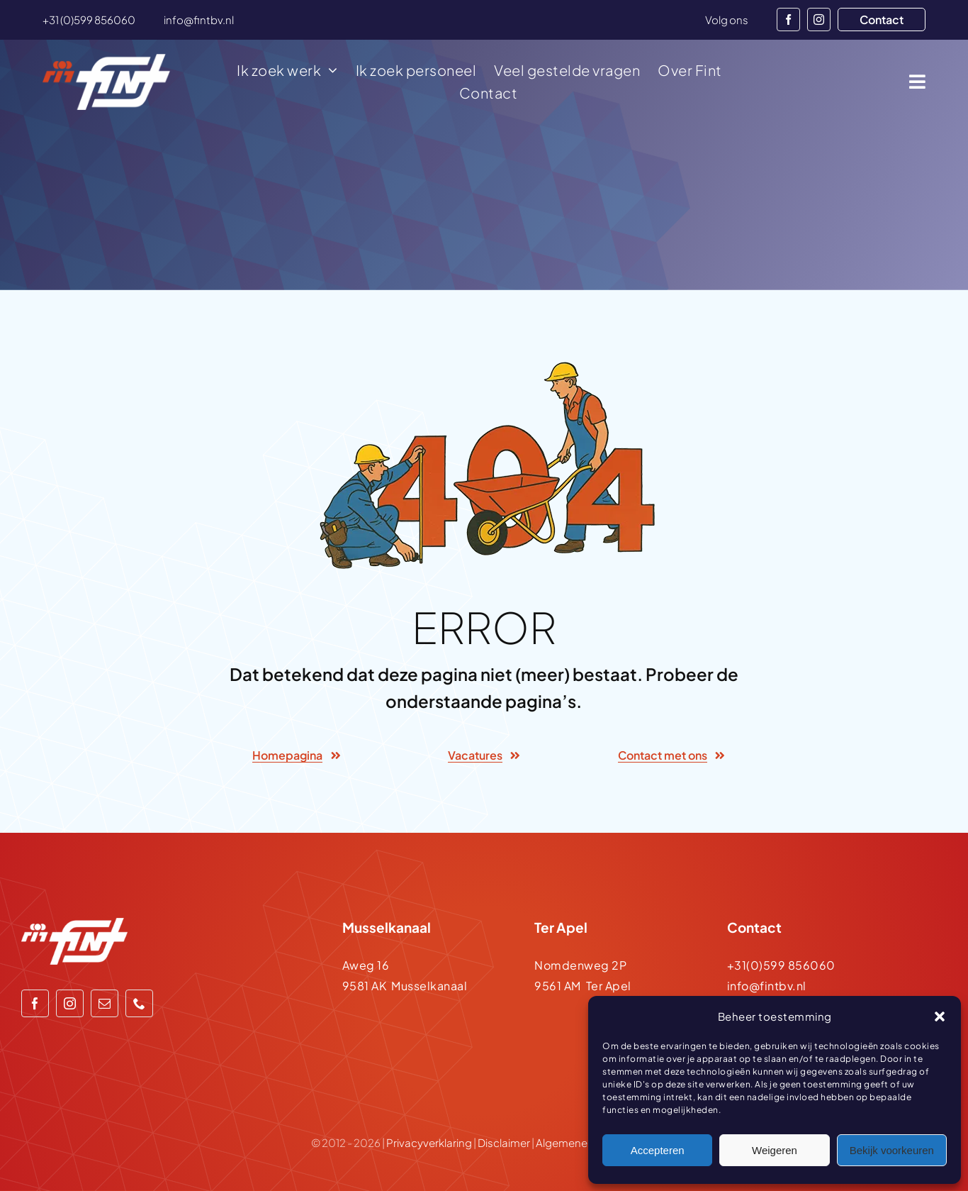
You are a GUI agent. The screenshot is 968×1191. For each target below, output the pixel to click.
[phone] (139, 1003)
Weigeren (774, 1150)
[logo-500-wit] (106, 59)
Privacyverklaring (429, 1142)
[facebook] (788, 19)
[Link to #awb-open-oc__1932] (917, 81)
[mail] (104, 1003)
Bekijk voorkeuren (892, 1150)
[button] (940, 1016)
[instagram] (819, 19)
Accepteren (658, 1150)
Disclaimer (504, 1142)
